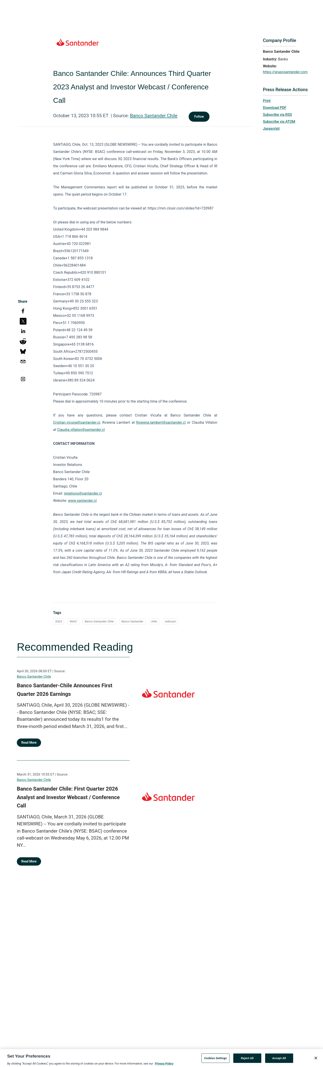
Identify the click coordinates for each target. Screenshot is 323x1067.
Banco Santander (132, 621)
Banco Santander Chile (153, 115)
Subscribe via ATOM (279, 121)
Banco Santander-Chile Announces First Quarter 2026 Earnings (64, 689)
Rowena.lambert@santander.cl (161, 422)
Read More (29, 742)
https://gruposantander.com (285, 72)
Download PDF (274, 108)
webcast (170, 621)
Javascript (271, 128)
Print (267, 101)
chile (154, 621)
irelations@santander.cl (83, 493)
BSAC (73, 621)
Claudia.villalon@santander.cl (81, 430)
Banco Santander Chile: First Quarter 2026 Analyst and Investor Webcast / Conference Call (68, 797)
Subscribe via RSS (277, 114)
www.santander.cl (82, 500)
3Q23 (58, 621)
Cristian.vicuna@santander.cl (76, 422)
